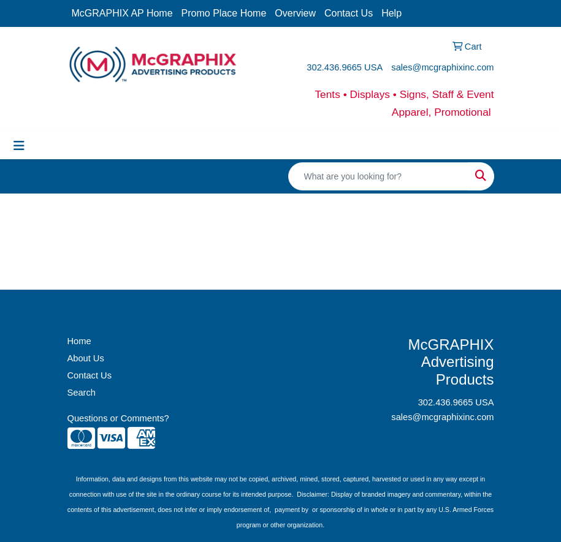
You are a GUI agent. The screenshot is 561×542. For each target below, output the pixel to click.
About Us (85, 358)
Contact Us (348, 13)
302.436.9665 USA (345, 67)
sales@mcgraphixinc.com (442, 67)
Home (79, 341)
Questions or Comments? (118, 418)
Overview (295, 13)
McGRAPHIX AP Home (122, 13)
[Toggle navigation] (19, 145)
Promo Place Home (224, 13)
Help (391, 13)
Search (81, 392)
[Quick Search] (378, 176)
